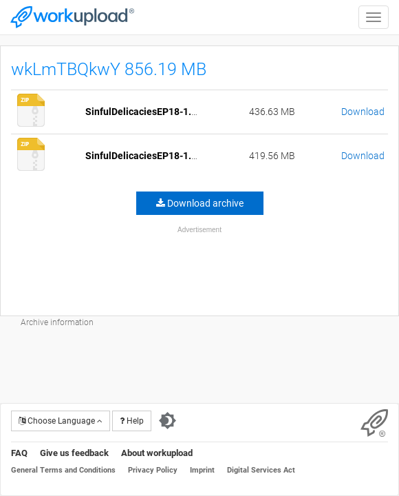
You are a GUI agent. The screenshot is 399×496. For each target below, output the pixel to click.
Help (132, 421)
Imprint (202, 470)
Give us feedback (74, 453)
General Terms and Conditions (63, 470)
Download (363, 111)
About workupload (157, 453)
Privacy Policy (152, 470)
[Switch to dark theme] (167, 420)
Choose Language (61, 421)
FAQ (19, 453)
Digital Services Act (261, 470)
